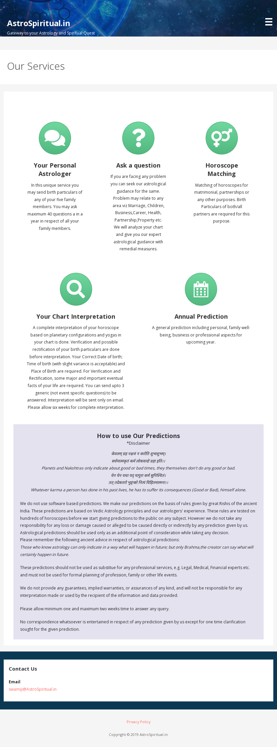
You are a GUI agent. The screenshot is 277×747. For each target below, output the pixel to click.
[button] (270, 13)
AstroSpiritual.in (38, 22)
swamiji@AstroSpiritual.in (33, 689)
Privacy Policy (138, 721)
